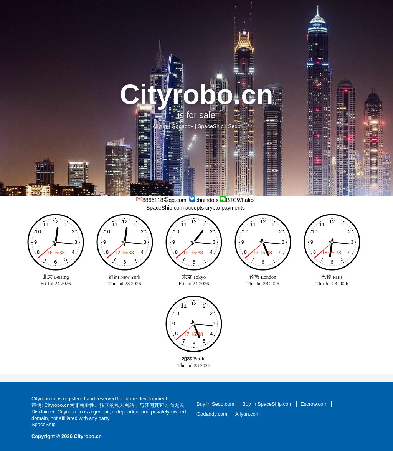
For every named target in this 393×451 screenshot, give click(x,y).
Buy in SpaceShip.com (267, 404)
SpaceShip (211, 126)
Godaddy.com (211, 414)
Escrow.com (314, 404)
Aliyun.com (247, 414)
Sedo (234, 126)
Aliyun (159, 126)
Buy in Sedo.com (215, 404)
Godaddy (182, 126)
